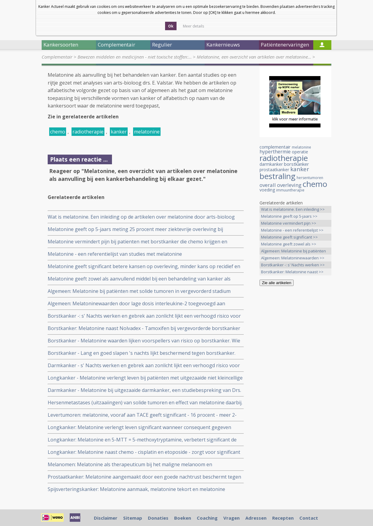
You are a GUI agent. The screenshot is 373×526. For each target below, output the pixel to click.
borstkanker (296, 164)
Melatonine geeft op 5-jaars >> (289, 216)
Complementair (57, 57)
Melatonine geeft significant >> (289, 237)
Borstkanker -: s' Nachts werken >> (293, 265)
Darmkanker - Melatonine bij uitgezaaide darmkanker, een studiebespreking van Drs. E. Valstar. (144, 390)
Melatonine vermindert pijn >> (288, 223)
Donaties (158, 518)
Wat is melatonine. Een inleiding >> (293, 209)
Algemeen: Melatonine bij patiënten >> (293, 251)
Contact (308, 518)
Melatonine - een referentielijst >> (292, 230)
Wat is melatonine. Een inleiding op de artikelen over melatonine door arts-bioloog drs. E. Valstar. (141, 216)
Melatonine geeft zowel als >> (288, 244)
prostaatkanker (274, 169)
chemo (57, 131)
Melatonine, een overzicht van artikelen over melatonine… (254, 57)
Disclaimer (105, 518)
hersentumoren (310, 177)
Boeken (182, 518)
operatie (300, 152)
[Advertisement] (295, 385)
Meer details (193, 26)
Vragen (231, 518)
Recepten (283, 518)
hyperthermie (275, 151)
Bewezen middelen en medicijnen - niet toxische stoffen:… (135, 57)
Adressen (255, 518)
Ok (171, 26)
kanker (119, 131)
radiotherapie (88, 131)
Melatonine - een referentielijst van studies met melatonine (115, 254)
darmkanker (271, 164)
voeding (267, 190)
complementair (275, 147)
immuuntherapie (290, 190)
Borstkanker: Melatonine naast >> (292, 271)
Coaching (207, 518)
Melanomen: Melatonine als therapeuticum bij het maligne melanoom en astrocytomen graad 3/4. (130, 464)
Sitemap (132, 518)
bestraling (277, 176)
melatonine (147, 131)
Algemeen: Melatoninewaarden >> (292, 258)
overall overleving (280, 184)
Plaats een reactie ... (79, 159)
